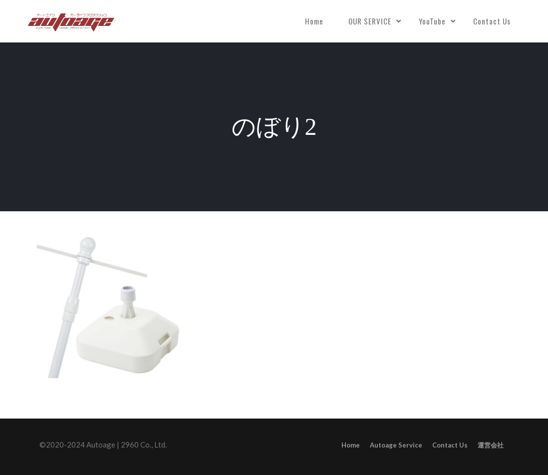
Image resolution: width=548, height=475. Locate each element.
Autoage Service (396, 445)
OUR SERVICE (369, 20)
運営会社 (491, 445)
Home (314, 20)
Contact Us (492, 20)
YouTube (432, 20)
